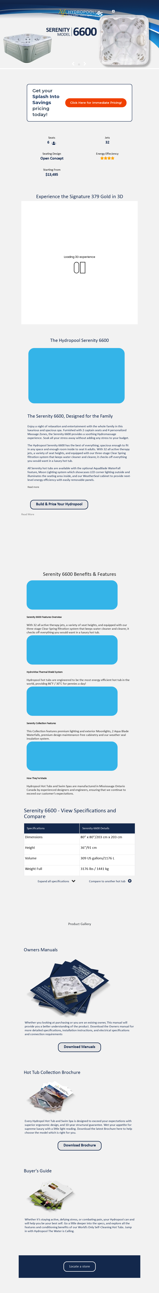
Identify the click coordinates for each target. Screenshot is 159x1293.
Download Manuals (79, 1047)
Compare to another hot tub (107, 881)
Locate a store (79, 1266)
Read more (33, 487)
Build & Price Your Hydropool (59, 504)
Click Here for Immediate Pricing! (96, 102)
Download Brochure (79, 1145)
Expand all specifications (53, 881)
